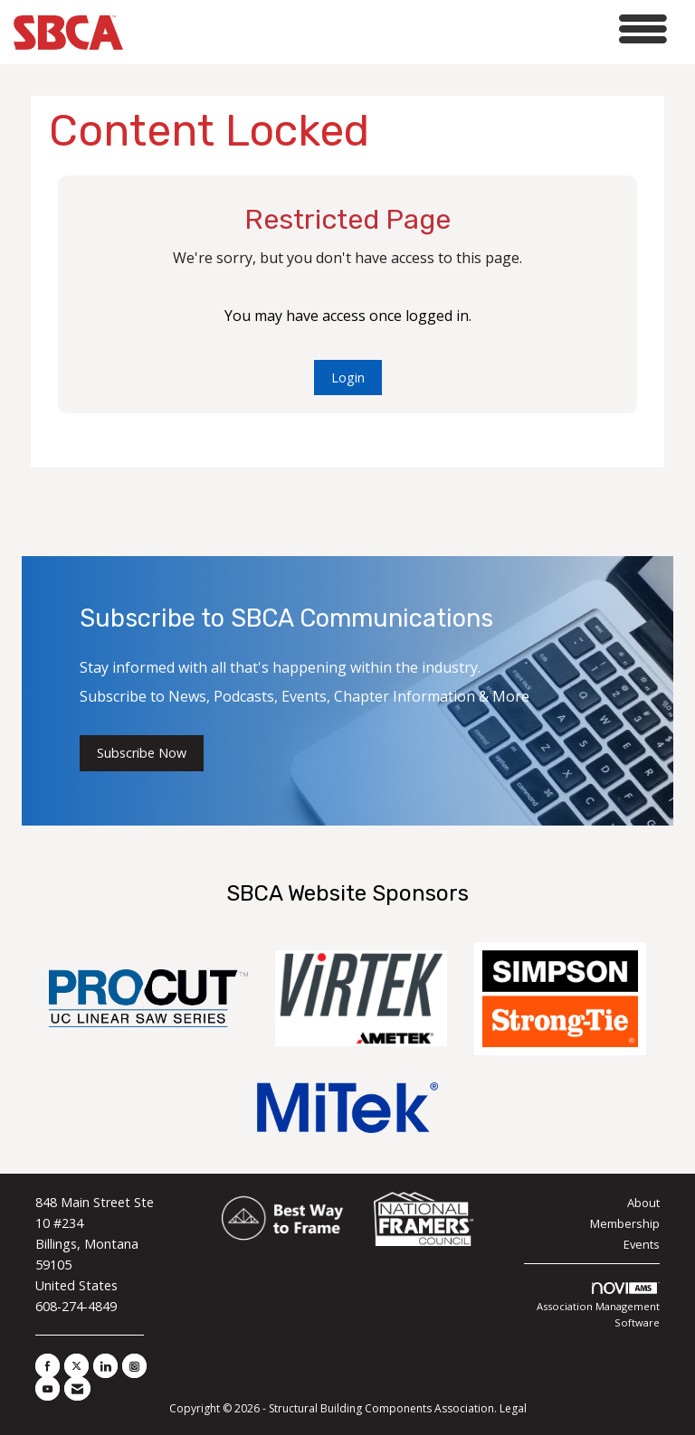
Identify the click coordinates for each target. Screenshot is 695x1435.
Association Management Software (598, 1305)
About (643, 1202)
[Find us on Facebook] (47, 1366)
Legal (513, 1408)
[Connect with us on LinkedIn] (105, 1366)
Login (348, 377)
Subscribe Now (141, 752)
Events (642, 1244)
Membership (625, 1223)
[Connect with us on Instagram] (134, 1366)
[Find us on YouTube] (47, 1388)
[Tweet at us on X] (76, 1366)
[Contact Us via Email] (77, 1388)
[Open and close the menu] (400, 29)
